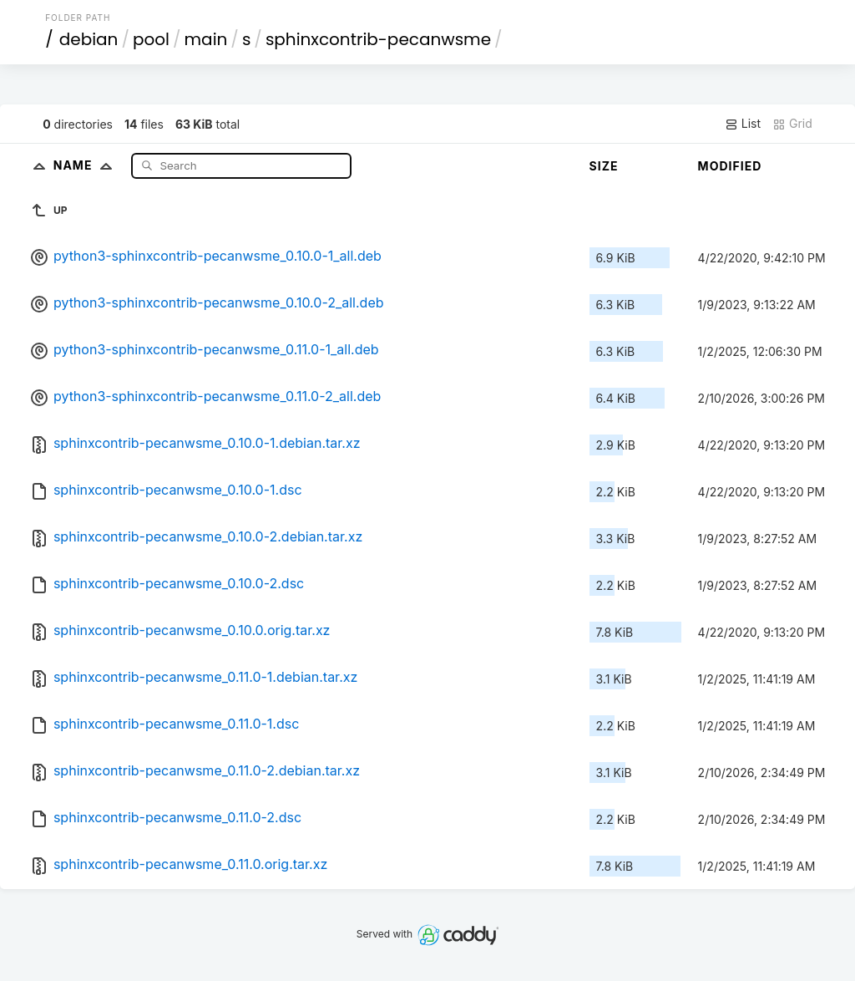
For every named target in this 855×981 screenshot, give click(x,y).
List (743, 123)
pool (151, 39)
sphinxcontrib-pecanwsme (378, 39)
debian (89, 39)
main (206, 39)
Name (86, 165)
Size (604, 166)
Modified (730, 166)
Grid (792, 123)
